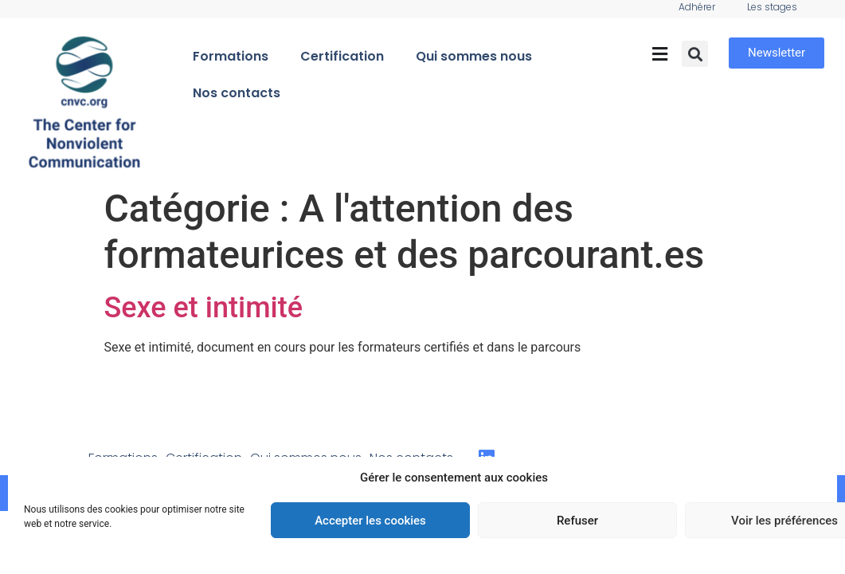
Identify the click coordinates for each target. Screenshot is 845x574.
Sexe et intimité (203, 307)
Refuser (577, 520)
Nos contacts (236, 93)
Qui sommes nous (474, 56)
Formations (230, 56)
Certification (342, 56)
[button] (660, 54)
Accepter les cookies (370, 520)
